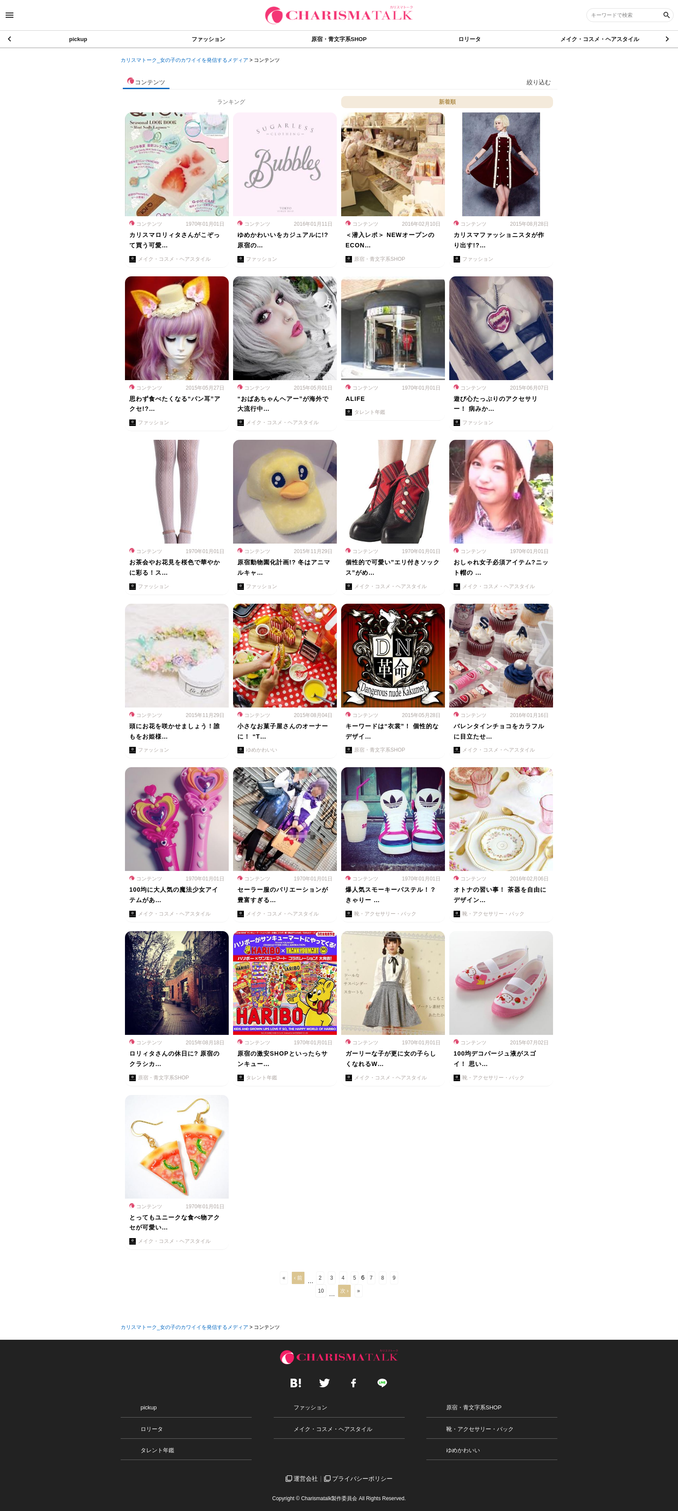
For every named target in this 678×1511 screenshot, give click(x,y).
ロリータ (469, 39)
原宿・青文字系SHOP (339, 39)
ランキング (231, 102)
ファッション (208, 39)
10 (320, 1291)
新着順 (447, 102)
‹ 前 (298, 1278)
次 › (344, 1291)
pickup (78, 39)
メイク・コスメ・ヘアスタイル (599, 39)
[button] (668, 39)
